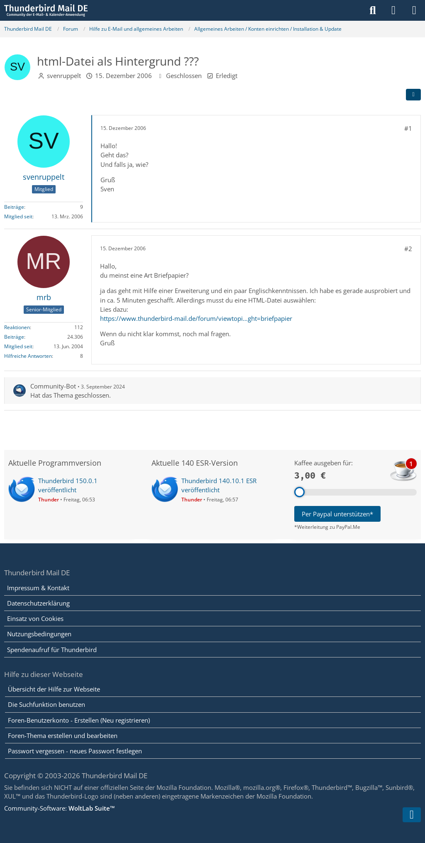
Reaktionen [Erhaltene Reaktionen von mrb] (17, 327)
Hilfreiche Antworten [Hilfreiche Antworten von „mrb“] (28, 355)
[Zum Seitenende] (412, 814)
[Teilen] (413, 94)
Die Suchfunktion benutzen (46, 704)
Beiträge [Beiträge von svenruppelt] (14, 206)
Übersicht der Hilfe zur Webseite (54, 689)
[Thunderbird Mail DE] (45, 10)
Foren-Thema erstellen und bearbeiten (62, 735)
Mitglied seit (18, 216)
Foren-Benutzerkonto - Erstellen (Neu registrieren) (79, 720)
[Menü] (414, 10)
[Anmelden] (393, 10)
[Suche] (372, 10)
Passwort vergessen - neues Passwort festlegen (75, 751)
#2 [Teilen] (408, 248)
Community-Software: (59, 808)
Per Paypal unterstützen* (337, 514)
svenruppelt (64, 75)
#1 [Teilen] (408, 128)
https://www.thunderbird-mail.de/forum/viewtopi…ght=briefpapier (196, 318)
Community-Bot (53, 386)
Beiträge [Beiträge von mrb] (14, 336)
